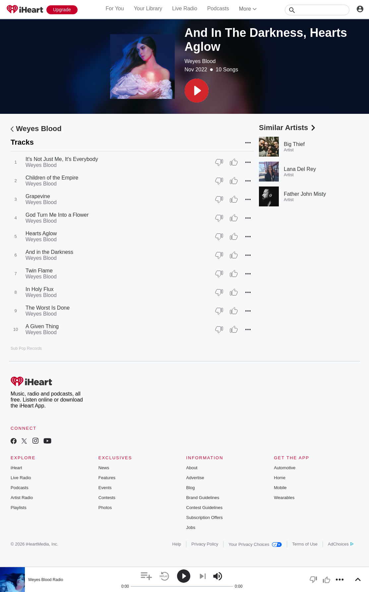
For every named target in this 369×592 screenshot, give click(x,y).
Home (279, 477)
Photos (105, 507)
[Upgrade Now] (62, 9)
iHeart (16, 467)
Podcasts (218, 8)
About (192, 467)
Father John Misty (305, 194)
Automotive (284, 467)
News (103, 467)
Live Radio (184, 8)
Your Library (148, 8)
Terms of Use (305, 544)
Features (106, 477)
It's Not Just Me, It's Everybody (62, 159)
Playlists (19, 507)
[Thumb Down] (219, 162)
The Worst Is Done (48, 308)
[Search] (317, 10)
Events (105, 487)
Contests (106, 497)
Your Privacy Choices (255, 544)
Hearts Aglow (41, 233)
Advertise (195, 477)
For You (114, 8)
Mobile (280, 487)
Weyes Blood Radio (45, 579)
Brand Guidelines (202, 497)
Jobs (190, 527)
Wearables (284, 497)
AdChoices (340, 544)
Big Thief (294, 144)
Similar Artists (288, 127)
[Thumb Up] (234, 162)
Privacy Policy (204, 544)
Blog (190, 487)
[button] (197, 91)
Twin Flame (39, 270)
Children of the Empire (52, 178)
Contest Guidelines (204, 507)
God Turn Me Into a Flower (57, 215)
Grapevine (38, 196)
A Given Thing (42, 326)
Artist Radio (22, 497)
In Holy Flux (39, 289)
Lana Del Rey (300, 169)
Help (176, 544)
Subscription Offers (204, 517)
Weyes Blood (200, 61)
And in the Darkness (49, 252)
